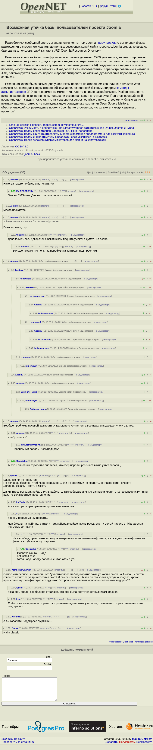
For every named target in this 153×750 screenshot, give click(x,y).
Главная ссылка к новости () (47, 124)
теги (113, 6)
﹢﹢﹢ (54, 179)
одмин (13, 475)
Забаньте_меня (29, 392)
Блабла (19, 270)
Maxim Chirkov (142, 743)
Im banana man (37, 296)
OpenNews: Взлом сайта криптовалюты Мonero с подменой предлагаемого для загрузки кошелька (72, 133)
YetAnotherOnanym (30, 445)
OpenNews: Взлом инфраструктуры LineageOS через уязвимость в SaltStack (58, 136)
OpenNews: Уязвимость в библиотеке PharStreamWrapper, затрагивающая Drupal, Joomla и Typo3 (71, 127)
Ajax (89, 172)
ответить (45, 179)
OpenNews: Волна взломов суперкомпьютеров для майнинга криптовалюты (57, 139)
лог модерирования (144, 642)
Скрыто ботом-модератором (54, 261)
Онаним (20, 235)
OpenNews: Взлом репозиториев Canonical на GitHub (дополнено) (51, 130)
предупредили (107, 42)
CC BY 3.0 (21, 146)
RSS (147, 172)
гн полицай (25, 279)
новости (86, 6)
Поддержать (127, 746)
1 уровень (99, 172)
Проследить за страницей (18, 746)
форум (104, 6)
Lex (18, 599)
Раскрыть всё (135, 172)
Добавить (111, 746)
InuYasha (21, 502)
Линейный (113, 172)
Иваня (14, 628)
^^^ (63, 191)
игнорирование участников (121, 642)
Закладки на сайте (13, 743)
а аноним (25, 357)
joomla (28, 154)
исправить (131, 120)
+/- (122, 172)
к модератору (77, 179)
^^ (59, 191)
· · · (61, 179)
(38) (22, 172)
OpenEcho (21, 461)
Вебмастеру (144, 746)
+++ (94, 6)
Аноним (14, 179)
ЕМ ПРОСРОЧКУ (24, 191)
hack (37, 154)
